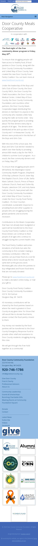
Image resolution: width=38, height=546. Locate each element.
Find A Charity (7, 381)
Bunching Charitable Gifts (12, 397)
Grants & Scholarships (11, 394)
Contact (11, 3)
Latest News (7, 417)
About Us (6, 387)
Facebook (6, 425)
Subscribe (6, 420)
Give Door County (9, 378)
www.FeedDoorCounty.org (13, 80)
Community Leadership (11, 392)
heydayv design (25, 534)
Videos (4, 423)
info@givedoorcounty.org (12, 374)
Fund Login (12, 1)
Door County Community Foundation (19, 8)
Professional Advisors (10, 384)
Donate (3, 1)
